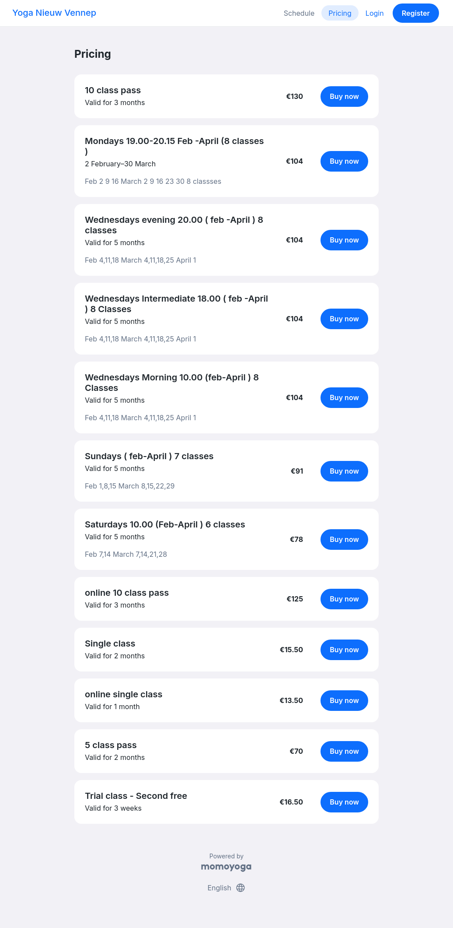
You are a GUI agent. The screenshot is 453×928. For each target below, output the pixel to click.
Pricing (340, 13)
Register (416, 13)
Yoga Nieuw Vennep (54, 12)
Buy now (344, 96)
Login (375, 13)
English (226, 887)
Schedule (299, 13)
